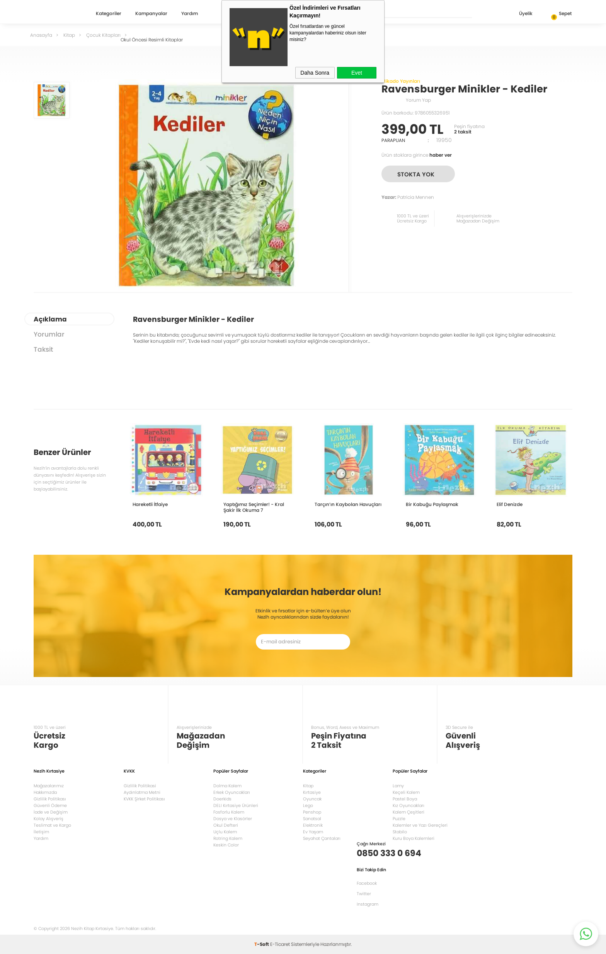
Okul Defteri (225, 825)
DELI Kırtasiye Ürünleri (235, 805)
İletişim (41, 832)
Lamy (398, 786)
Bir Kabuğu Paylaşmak (432, 504)
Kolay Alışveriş (48, 819)
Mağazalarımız (49, 786)
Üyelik (520, 14)
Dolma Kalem (227, 786)
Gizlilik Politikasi (140, 786)
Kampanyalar (151, 14)
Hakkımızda (45, 792)
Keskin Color (226, 845)
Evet (356, 73)
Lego (308, 805)
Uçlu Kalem (225, 832)
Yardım (189, 14)
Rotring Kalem (227, 838)
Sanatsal (312, 819)
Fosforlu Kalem (228, 812)
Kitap (308, 786)
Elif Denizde (510, 504)
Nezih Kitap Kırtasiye (56, 13)
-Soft (262, 944)
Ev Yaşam (313, 832)
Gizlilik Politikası (50, 799)
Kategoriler (108, 14)
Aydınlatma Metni (142, 792)
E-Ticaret (280, 944)
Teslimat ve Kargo (52, 825)
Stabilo (400, 832)
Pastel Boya (405, 799)
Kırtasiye (312, 792)
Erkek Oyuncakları (231, 792)
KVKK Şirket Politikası (144, 799)
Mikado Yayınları (400, 81)
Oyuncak (312, 799)
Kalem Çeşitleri (408, 812)
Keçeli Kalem (406, 792)
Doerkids (222, 799)
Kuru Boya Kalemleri (413, 838)
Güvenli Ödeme (50, 805)
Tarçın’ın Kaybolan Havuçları (348, 504)
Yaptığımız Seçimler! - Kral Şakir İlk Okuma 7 (253, 507)
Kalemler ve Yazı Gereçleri (420, 825)
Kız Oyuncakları (408, 805)
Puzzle (399, 819)
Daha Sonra (314, 73)
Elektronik (313, 825)
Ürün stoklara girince (416, 155)
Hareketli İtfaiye (150, 504)
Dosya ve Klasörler (232, 819)
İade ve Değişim (51, 812)
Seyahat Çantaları (321, 838)
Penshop (312, 812)
